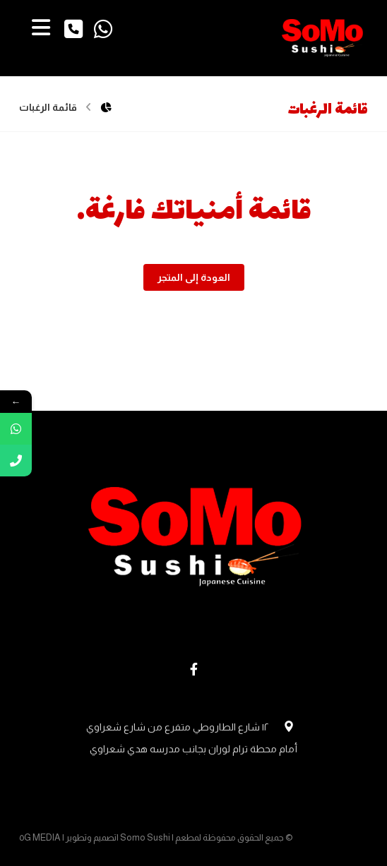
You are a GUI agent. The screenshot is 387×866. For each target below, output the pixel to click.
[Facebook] (193, 669)
